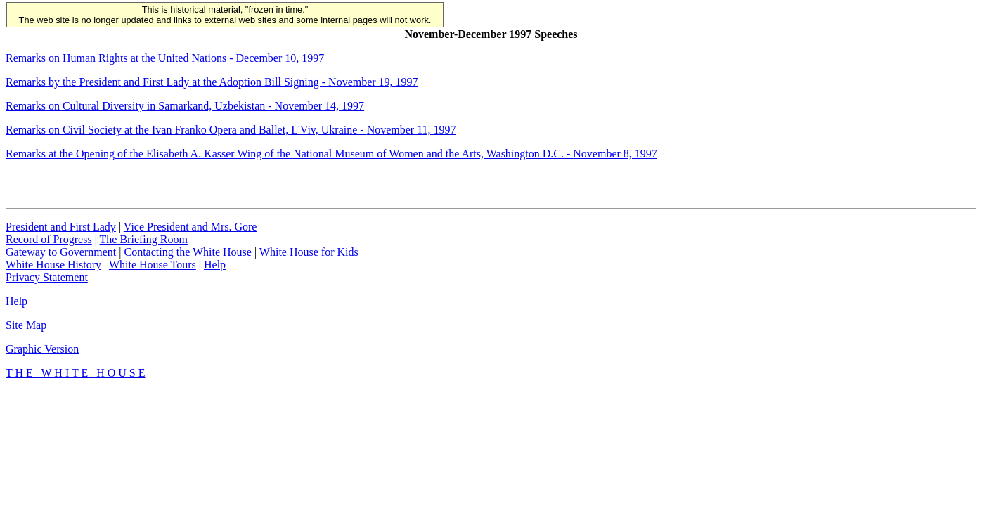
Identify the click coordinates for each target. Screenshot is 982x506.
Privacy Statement (47, 277)
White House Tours (152, 265)
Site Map (26, 325)
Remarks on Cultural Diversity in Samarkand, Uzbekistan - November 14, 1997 (185, 106)
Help (215, 265)
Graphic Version (42, 349)
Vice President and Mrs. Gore (190, 227)
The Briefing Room (144, 239)
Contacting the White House (187, 252)
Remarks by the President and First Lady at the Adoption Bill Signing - (212, 82)
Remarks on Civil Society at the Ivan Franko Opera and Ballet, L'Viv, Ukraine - (231, 130)
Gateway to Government (61, 252)
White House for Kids (308, 252)
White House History (53, 265)
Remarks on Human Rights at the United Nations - (165, 58)
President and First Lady (61, 227)
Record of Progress (49, 239)
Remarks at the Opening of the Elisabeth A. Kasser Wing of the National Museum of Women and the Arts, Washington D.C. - (331, 154)
